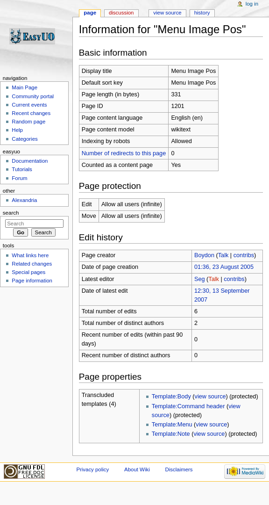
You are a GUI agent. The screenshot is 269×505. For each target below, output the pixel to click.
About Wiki (137, 469)
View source (167, 12)
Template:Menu (172, 424)
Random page (28, 121)
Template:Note (171, 434)
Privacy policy (92, 469)
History (202, 12)
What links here (30, 255)
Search (11, 213)
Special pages (28, 272)
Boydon (204, 255)
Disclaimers (179, 469)
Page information (32, 280)
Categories (24, 139)
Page (90, 12)
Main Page (24, 87)
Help (17, 130)
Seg (199, 279)
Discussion (121, 12)
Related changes (32, 264)
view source (210, 396)
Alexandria (24, 200)
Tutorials (22, 169)
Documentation (30, 161)
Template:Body (171, 396)
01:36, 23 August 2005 (224, 267)
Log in (252, 4)
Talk (223, 255)
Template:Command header (188, 406)
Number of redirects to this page (124, 153)
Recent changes (31, 113)
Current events (29, 105)
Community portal (33, 96)
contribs (244, 255)
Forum (19, 178)
